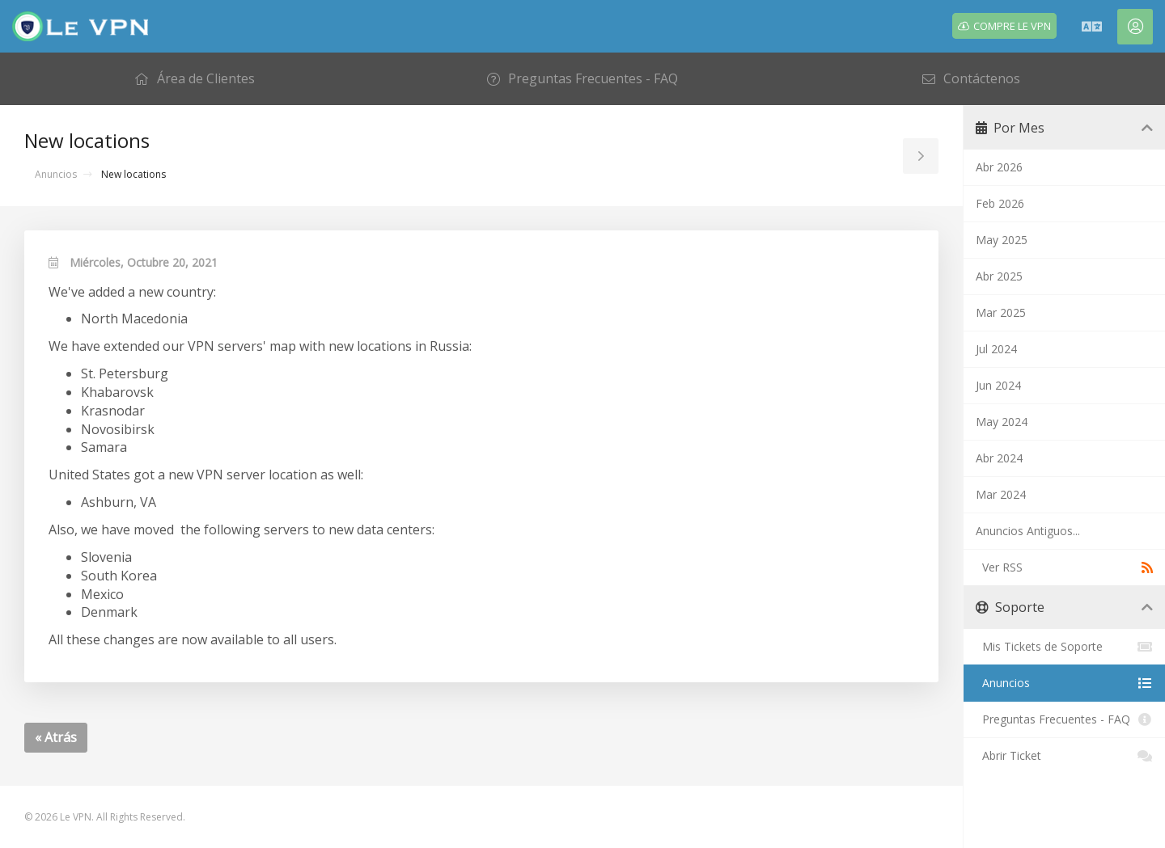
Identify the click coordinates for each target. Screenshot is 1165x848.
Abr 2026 (999, 167)
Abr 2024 (999, 458)
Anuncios (56, 174)
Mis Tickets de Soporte (1064, 646)
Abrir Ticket (1064, 756)
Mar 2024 (1001, 494)
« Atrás (56, 737)
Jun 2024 (998, 385)
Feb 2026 (1000, 203)
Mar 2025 (1001, 312)
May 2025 (1001, 239)
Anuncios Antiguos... (1028, 530)
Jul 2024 (996, 348)
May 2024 (1001, 421)
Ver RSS (1064, 567)
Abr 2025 (999, 276)
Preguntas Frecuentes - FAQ (1064, 719)
